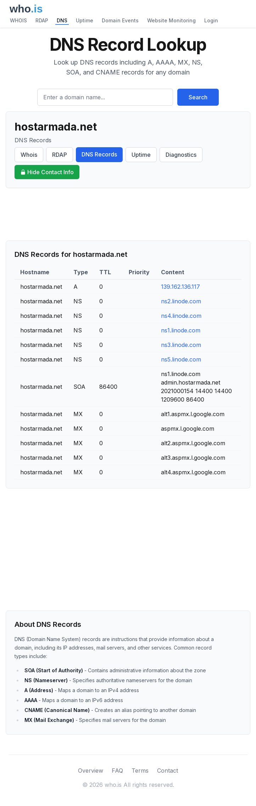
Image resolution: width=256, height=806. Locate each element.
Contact (167, 770)
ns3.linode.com (181, 344)
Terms (140, 770)
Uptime (84, 20)
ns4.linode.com (181, 315)
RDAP (41, 20)
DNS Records (99, 154)
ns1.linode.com (180, 330)
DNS (62, 20)
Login (211, 20)
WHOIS (18, 20)
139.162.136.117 (180, 286)
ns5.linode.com (181, 359)
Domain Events (120, 20)
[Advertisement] (128, 214)
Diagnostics (181, 154)
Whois (29, 154)
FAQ (117, 770)
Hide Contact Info (47, 172)
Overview (90, 770)
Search (198, 97)
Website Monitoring (171, 20)
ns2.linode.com (181, 301)
